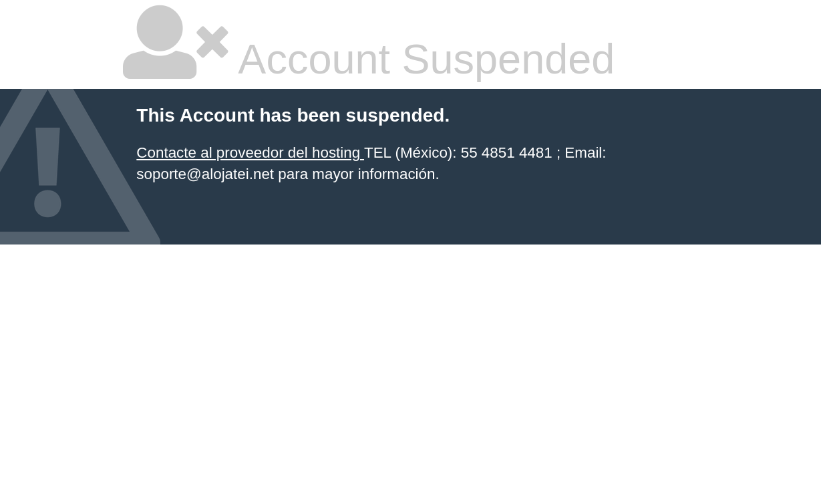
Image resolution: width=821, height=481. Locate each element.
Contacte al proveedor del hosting (250, 152)
